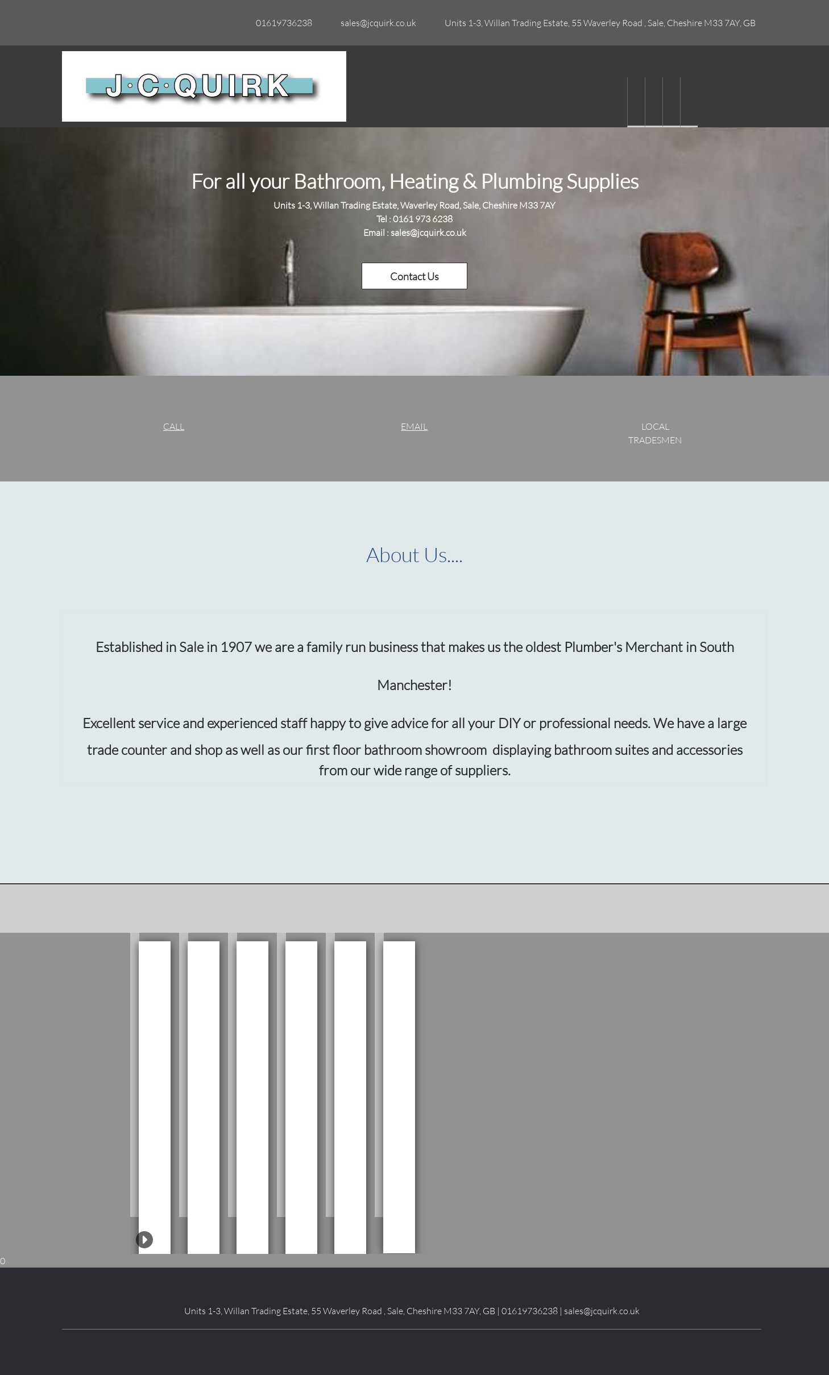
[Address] (597, 22)
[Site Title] (204, 86)
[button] (134, 1075)
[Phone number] (281, 22)
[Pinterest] (437, 1346)
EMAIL (414, 426)
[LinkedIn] (403, 1346)
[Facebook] (386, 1346)
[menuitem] (636, 102)
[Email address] (376, 22)
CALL (173, 426)
